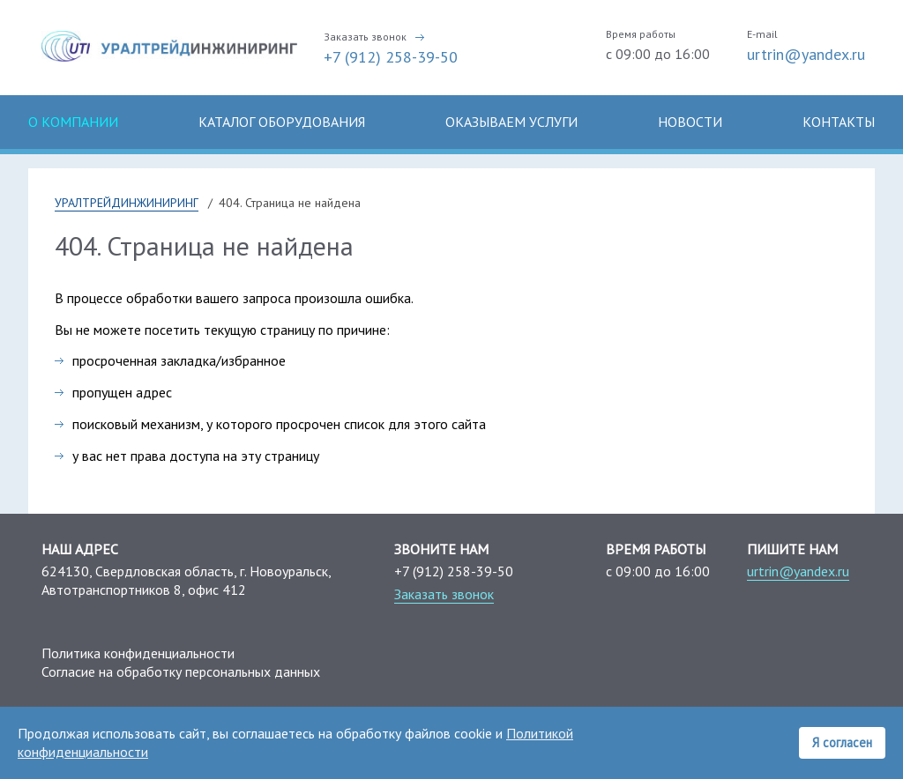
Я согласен (842, 742)
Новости (690, 121)
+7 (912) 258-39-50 (391, 57)
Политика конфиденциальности (138, 653)
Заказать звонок (365, 37)
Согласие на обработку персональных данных (180, 671)
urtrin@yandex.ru (806, 54)
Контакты (838, 121)
